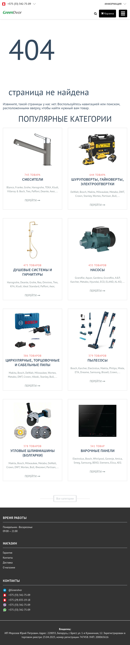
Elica (113, 462)
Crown (78, 196)
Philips (113, 368)
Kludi (55, 187)
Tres (28, 191)
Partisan (106, 196)
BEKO (95, 462)
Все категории (65, 498)
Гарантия (7, 552)
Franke (19, 187)
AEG (119, 462)
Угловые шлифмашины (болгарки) (32, 452)
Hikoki (35, 376)
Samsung (95, 372)
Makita (91, 192)
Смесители (32, 179)
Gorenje (109, 458)
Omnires (47, 282)
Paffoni (35, 191)
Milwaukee (102, 192)
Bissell (105, 372)
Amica (118, 458)
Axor (52, 191)
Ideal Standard (31, 286)
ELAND (109, 281)
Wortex (97, 196)
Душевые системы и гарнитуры (32, 272)
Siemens (104, 462)
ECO (102, 281)
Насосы (97, 269)
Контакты (8, 557)
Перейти (32, 200)
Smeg (77, 462)
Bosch (83, 192)
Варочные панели (98, 450)
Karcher (74, 281)
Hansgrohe (38, 187)
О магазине (9, 567)
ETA (77, 372)
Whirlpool (98, 458)
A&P (117, 277)
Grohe (27, 187)
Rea (39, 282)
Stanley (88, 196)
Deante (45, 191)
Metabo (114, 192)
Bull (114, 196)
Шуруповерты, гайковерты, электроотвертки (97, 181)
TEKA (48, 187)
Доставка (8, 562)
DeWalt (74, 192)
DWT (121, 192)
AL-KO (118, 281)
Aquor (89, 277)
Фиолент (40, 467)
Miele (121, 368)
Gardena (98, 277)
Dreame (84, 372)
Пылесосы (97, 360)
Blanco (10, 187)
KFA (12, 286)
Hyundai (94, 281)
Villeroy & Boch (16, 191)
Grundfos (109, 277)
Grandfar (79, 277)
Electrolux (93, 368)
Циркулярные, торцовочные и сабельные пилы (32, 362)
